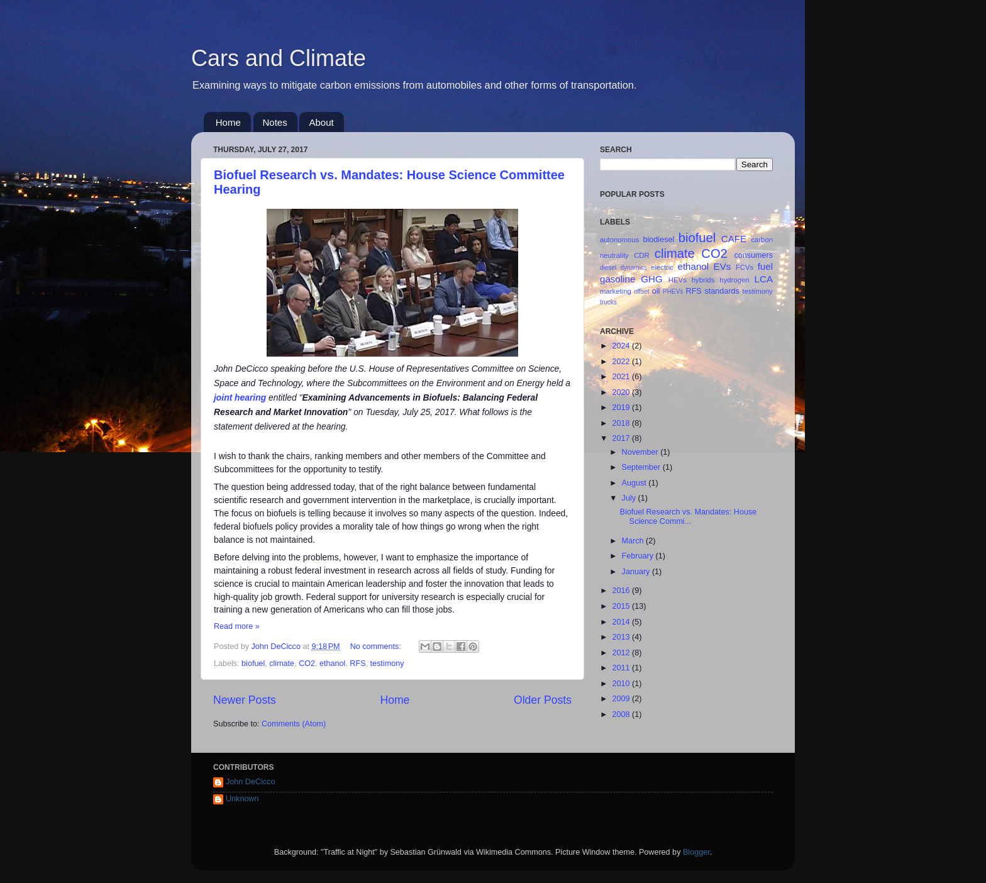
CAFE (733, 238)
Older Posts (543, 700)
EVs (722, 266)
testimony (387, 663)
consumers (753, 255)
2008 (622, 714)
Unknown (242, 798)
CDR (642, 255)
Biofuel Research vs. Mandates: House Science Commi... (687, 517)
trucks (608, 302)
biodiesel (659, 239)
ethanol (332, 663)
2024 (622, 346)
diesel (608, 267)
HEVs (677, 280)
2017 (622, 438)
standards (721, 291)
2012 (622, 652)
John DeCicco (250, 781)
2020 (622, 392)
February (639, 556)
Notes (275, 122)
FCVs (744, 267)
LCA (764, 279)
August (635, 483)
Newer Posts (244, 700)
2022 (622, 361)
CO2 (307, 663)
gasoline (617, 279)
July (630, 498)
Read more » (237, 626)
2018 (622, 423)
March (634, 540)
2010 (622, 683)
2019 (622, 407)
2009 (622, 698)
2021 (622, 376)
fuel (765, 266)
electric (662, 267)
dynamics (633, 267)
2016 (622, 590)
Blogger (696, 852)
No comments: (377, 646)
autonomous (619, 239)
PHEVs (673, 291)
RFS (357, 663)
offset (641, 291)
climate (281, 663)
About (321, 122)
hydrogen (734, 280)
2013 (622, 637)
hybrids (703, 280)
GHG (651, 279)
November (641, 452)
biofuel (253, 663)
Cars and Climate (278, 58)
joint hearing (240, 397)
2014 (622, 622)
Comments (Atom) (294, 723)
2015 (622, 606)
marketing (615, 291)
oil (656, 291)
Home (228, 122)
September (642, 467)
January (637, 571)
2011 (622, 668)
